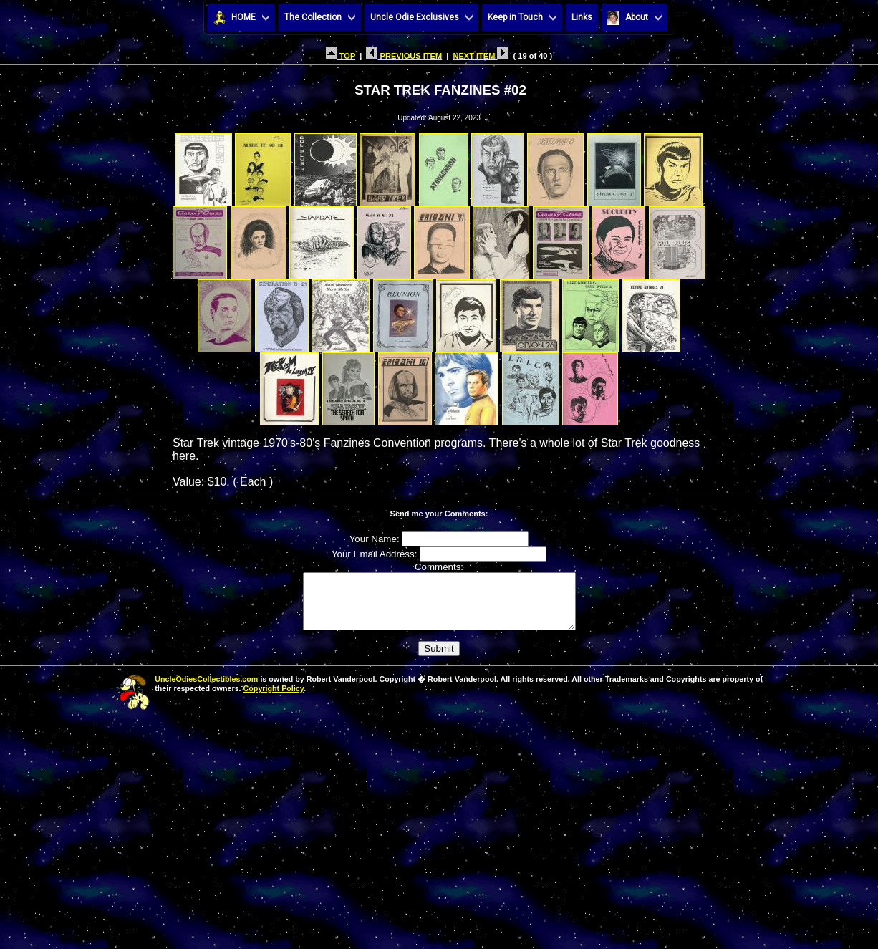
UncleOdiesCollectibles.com (206, 689)
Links (581, 17)
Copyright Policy (273, 699)
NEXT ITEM (480, 56)
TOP (340, 56)
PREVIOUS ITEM (404, 56)
